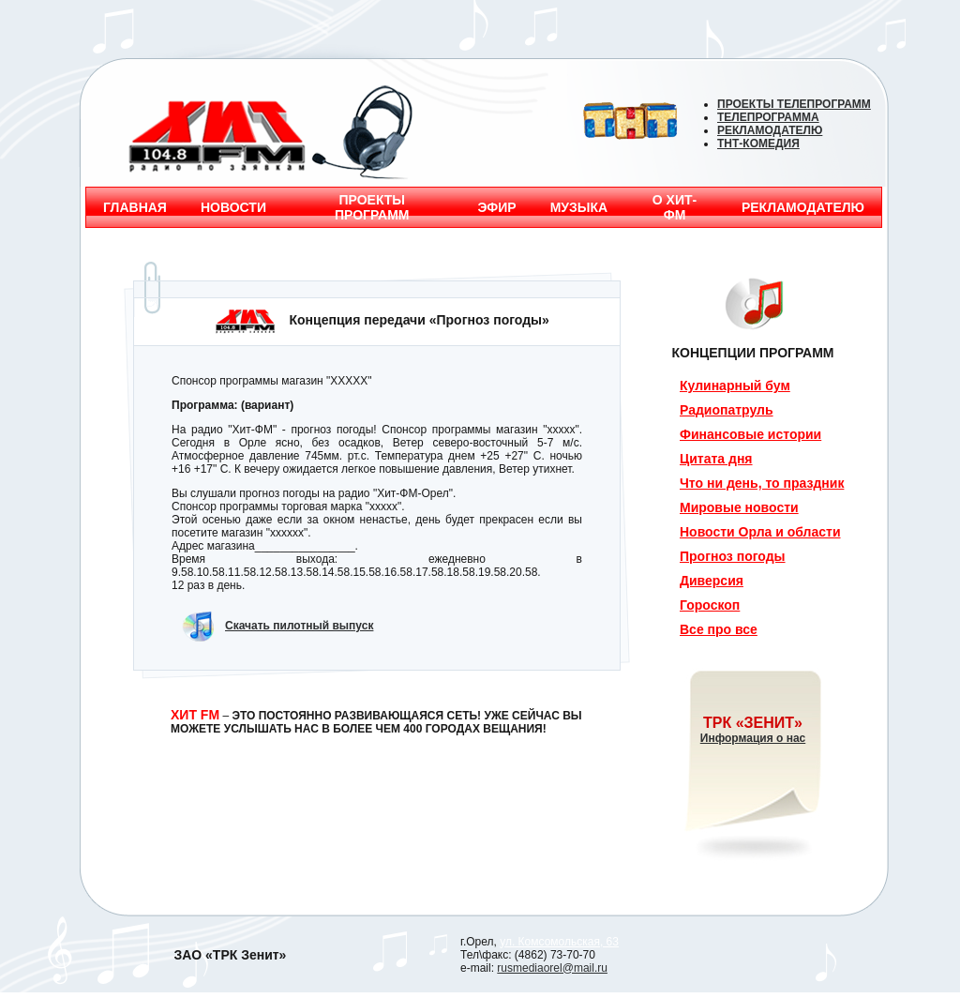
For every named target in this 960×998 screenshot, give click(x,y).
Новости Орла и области (760, 531)
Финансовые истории (750, 434)
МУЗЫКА (579, 207)
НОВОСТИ (233, 207)
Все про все (719, 629)
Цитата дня (716, 458)
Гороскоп (710, 604)
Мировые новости (739, 507)
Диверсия (711, 580)
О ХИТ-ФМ (674, 207)
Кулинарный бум (735, 385)
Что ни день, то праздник (762, 483)
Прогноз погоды (733, 556)
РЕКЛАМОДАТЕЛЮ (803, 207)
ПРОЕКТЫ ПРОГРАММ (372, 207)
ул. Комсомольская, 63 (559, 941)
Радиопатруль (726, 409)
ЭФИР (497, 207)
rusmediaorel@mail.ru (552, 968)
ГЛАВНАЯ (135, 207)
